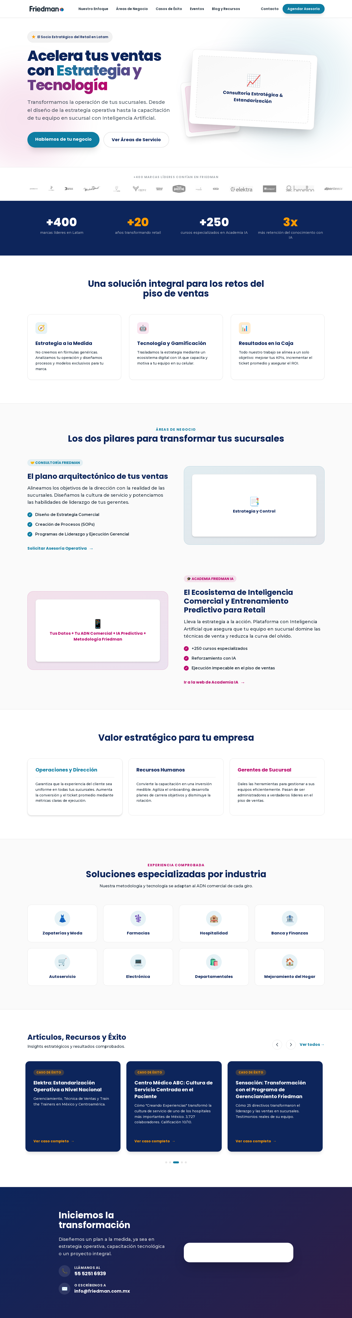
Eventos (197, 8)
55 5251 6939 (90, 1273)
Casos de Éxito (169, 8)
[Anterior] (277, 1045)
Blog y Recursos (226, 8)
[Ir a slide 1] (166, 1162)
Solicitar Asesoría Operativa (60, 548)
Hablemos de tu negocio (63, 139)
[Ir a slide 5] (186, 1162)
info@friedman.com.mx (102, 1291)
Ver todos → (312, 1044)
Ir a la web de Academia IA (214, 682)
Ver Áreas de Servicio (136, 140)
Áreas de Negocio (132, 8)
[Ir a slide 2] (170, 1162)
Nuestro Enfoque (93, 8)
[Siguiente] (291, 1045)
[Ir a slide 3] (176, 1162)
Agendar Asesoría (303, 8)
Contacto (270, 8)
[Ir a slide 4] (182, 1162)
